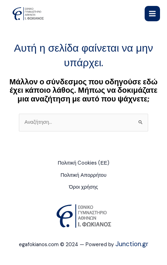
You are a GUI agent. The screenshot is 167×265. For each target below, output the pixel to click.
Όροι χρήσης (83, 187)
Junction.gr (131, 244)
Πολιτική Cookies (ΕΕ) (83, 163)
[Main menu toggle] (152, 13)
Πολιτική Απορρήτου (83, 175)
